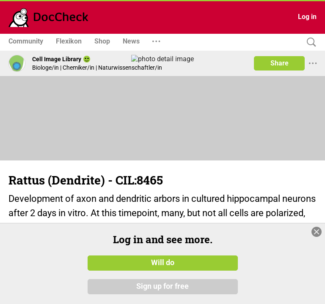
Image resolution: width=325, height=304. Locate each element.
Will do (162, 263)
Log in (307, 17)
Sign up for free (162, 286)
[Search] (309, 42)
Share (279, 63)
